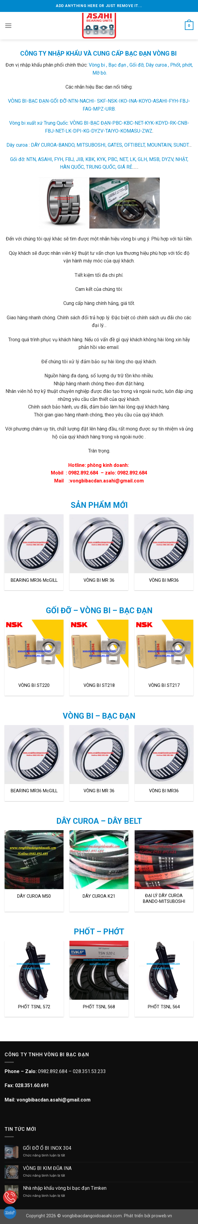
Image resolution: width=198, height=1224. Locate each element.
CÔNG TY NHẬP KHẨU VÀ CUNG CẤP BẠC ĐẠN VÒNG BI (98, 53)
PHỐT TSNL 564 (164, 1007)
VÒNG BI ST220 (34, 685)
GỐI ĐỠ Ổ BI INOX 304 (47, 1148)
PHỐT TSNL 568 (99, 1007)
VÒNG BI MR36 (164, 580)
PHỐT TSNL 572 (34, 1007)
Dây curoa (17, 145)
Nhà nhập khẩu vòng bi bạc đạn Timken (64, 1188)
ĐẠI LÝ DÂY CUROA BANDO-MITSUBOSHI (164, 898)
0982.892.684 (83, 473)
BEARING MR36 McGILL (34, 580)
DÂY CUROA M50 (34, 896)
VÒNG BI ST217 (164, 685)
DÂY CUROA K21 (99, 896)
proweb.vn (161, 1216)
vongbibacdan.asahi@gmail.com (107, 481)
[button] (8, 25)
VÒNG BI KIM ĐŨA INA (47, 1168)
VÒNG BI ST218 (99, 685)
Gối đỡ (17, 159)
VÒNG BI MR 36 (99, 580)
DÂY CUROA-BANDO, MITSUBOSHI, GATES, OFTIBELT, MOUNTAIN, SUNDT (110, 145)
